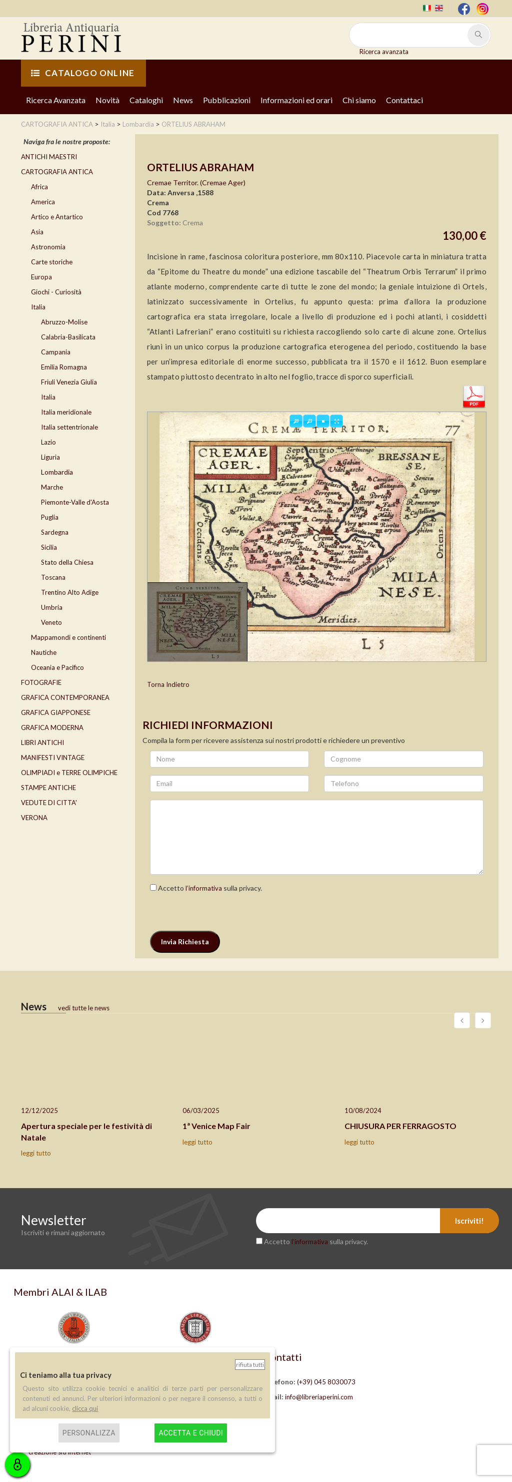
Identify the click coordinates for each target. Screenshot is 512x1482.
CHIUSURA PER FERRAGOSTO (400, 1126)
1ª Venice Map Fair (216, 1126)
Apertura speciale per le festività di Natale (86, 1131)
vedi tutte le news (84, 1008)
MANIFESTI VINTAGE (52, 758)
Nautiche (43, 652)
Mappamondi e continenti (68, 637)
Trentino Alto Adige (69, 592)
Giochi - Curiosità (56, 292)
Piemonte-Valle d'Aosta (75, 502)
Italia (38, 307)
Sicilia (49, 547)
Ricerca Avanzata (56, 100)
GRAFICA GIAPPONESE (55, 712)
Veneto (51, 622)
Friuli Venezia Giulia (69, 382)
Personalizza (89, 1432)
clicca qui (85, 1408)
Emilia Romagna (64, 367)
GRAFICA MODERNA (52, 727)
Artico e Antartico (57, 217)
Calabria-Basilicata (68, 337)
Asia (37, 232)
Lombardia (57, 472)
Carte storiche (51, 262)
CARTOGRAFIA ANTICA (57, 172)
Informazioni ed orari (296, 100)
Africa (39, 187)
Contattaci (404, 100)
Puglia (49, 517)
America (43, 202)
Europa (41, 277)
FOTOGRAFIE (41, 682)
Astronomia (48, 247)
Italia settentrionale (69, 427)
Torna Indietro (168, 684)
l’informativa (204, 888)
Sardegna (54, 532)
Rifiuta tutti (250, 1364)
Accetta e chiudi (190, 1432)
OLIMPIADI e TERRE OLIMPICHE (69, 773)
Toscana (53, 577)
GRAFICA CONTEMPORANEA (65, 697)
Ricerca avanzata (384, 52)
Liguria (50, 457)
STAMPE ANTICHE (48, 788)
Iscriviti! (469, 1220)
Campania (55, 352)
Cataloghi (146, 100)
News (183, 100)
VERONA (34, 818)
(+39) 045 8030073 (326, 1382)
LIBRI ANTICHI (42, 742)
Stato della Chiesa (67, 562)
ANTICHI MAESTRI (49, 157)
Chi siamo (359, 100)
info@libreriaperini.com (319, 1397)
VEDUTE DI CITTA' (49, 803)
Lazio (48, 442)
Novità (108, 100)
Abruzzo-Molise (64, 322)
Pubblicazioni (226, 100)
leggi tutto (36, 1153)
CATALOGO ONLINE (82, 73)
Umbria (51, 607)
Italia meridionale (66, 412)
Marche (52, 487)
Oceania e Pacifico (57, 667)
